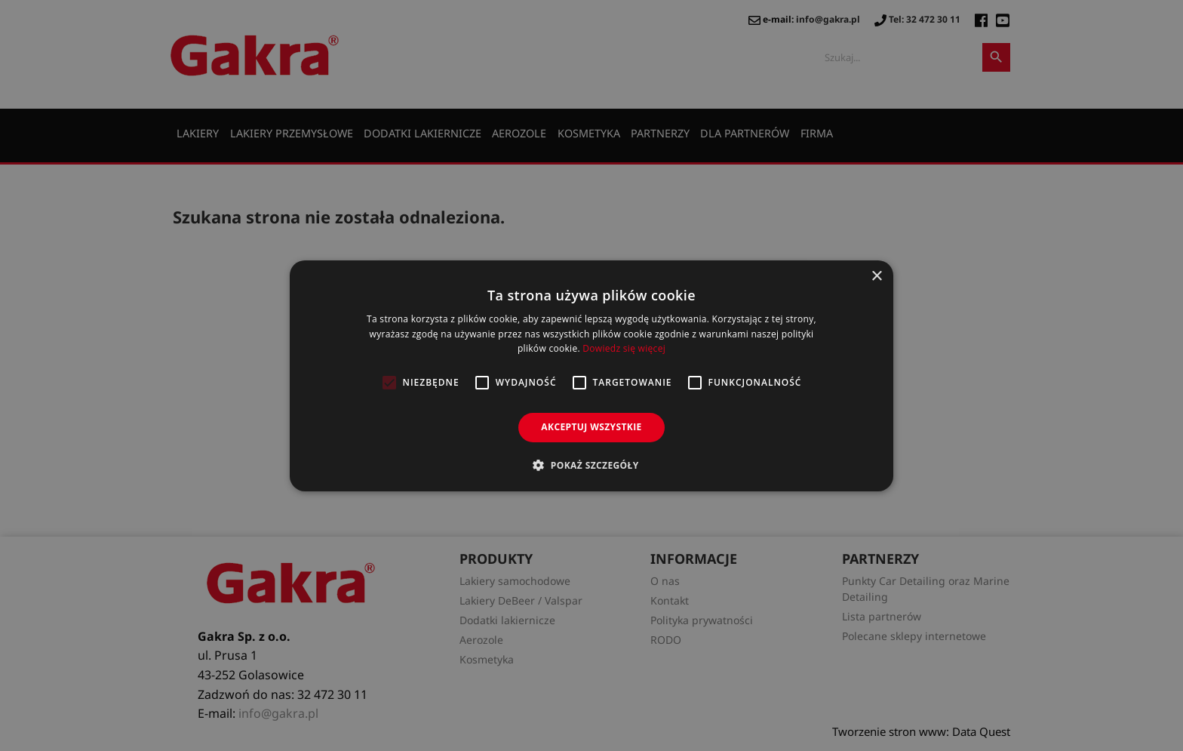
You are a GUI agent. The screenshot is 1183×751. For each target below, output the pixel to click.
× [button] (876, 276)
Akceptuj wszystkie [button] (591, 426)
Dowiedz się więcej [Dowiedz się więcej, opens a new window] (623, 348)
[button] (591, 464)
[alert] (591, 375)
